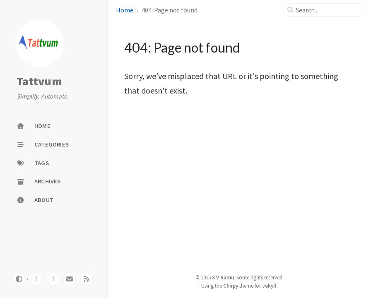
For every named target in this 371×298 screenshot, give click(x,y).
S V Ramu (223, 277)
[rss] (86, 279)
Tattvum (39, 81)
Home (124, 10)
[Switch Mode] (19, 279)
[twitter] (53, 279)
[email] (69, 279)
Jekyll (269, 285)
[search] (328, 10)
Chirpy (230, 285)
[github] (36, 279)
